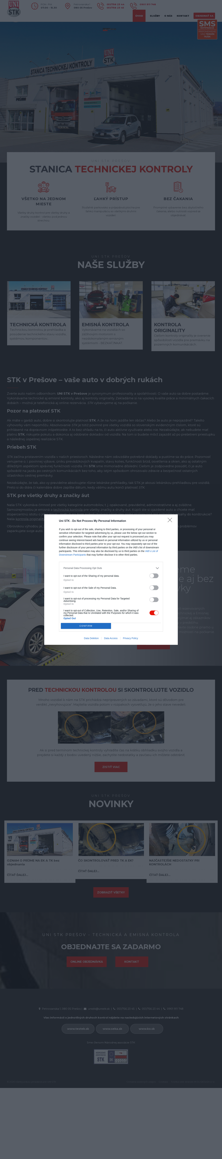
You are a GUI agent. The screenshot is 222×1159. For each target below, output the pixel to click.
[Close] (171, 521)
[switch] (154, 575)
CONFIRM (85, 626)
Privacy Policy (130, 638)
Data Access (111, 638)
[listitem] (111, 568)
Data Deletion (91, 638)
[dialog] (111, 579)
